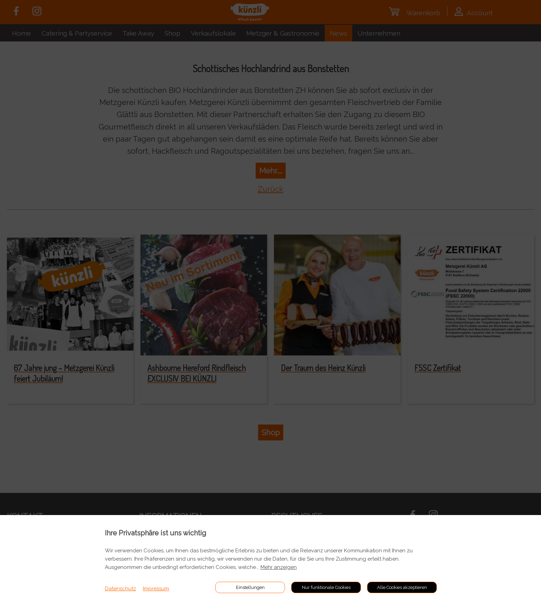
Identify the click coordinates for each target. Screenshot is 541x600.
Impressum (156, 588)
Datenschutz (120, 588)
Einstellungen (250, 587)
